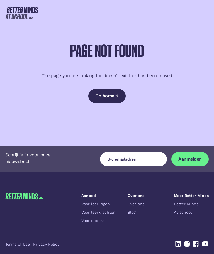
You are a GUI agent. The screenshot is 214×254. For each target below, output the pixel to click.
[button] (206, 13)
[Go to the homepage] (24, 208)
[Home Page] (21, 13)
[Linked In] (178, 244)
